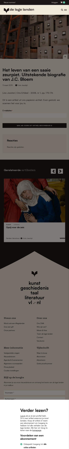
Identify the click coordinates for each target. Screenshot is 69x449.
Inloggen (55, 2)
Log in (22, 416)
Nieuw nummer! (9, 2)
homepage (36, 430)
